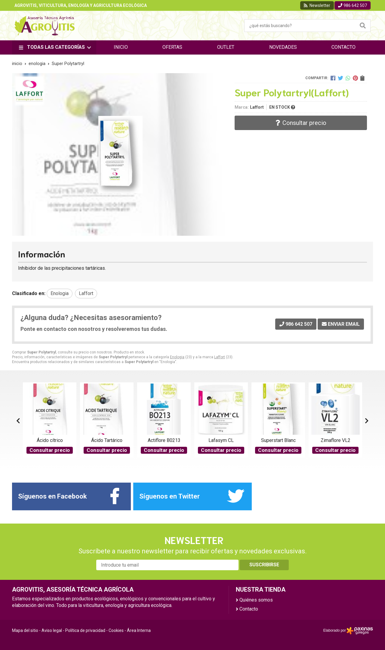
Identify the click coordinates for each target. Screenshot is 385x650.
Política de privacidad (85, 630)
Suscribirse (264, 565)
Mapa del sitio (25, 630)
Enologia (177, 357)
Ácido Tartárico (106, 440)
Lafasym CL (221, 440)
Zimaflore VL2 (335, 440)
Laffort (219, 357)
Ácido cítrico (50, 440)
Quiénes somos (256, 600)
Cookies (116, 630)
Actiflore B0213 (164, 440)
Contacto (248, 609)
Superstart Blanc (278, 440)
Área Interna (139, 630)
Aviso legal (52, 630)
